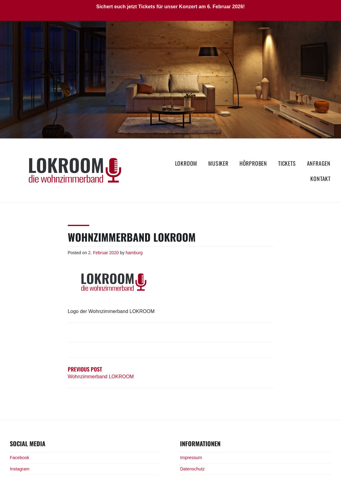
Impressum (191, 457)
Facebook (19, 457)
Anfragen (319, 163)
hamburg (134, 252)
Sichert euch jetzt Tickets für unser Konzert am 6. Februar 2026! (170, 6)
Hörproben (253, 163)
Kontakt (320, 179)
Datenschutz (192, 468)
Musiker (218, 163)
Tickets (287, 163)
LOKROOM (186, 163)
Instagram (19, 468)
